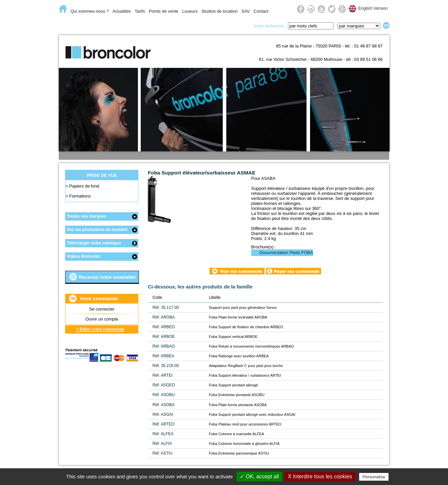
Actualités (121, 11)
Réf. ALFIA (162, 443)
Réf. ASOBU (163, 394)
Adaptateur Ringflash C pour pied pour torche (246, 366)
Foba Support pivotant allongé (233, 385)
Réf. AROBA (163, 317)
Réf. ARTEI (162, 375)
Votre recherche (269, 25)
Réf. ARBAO (163, 346)
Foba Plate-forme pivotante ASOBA (238, 405)
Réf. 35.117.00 (165, 307)
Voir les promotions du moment (97, 229)
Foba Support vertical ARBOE (233, 337)
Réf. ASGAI (162, 414)
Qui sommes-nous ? (89, 11)
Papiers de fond (84, 186)
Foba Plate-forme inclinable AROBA (238, 317)
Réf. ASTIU (162, 453)
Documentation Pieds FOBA (286, 252)
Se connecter (101, 309)
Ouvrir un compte (102, 319)
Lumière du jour (176, 25)
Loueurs (189, 11)
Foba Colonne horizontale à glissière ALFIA (244, 444)
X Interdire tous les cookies (320, 476)
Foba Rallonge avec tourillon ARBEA (239, 356)
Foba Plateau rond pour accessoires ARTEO (245, 424)
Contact (261, 11)
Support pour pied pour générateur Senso (243, 308)
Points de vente (163, 11)
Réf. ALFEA (162, 434)
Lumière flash (125, 25)
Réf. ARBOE (163, 336)
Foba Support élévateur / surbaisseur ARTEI (245, 375)
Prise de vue (226, 25)
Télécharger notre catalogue (94, 243)
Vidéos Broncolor (84, 256)
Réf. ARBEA (163, 356)
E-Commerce (80, 25)
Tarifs (140, 11)
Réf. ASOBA (163, 404)
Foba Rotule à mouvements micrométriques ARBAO (251, 346)
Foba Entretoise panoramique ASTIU (239, 453)
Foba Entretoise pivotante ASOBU (236, 395)
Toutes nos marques (86, 216)
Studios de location (219, 11)
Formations (80, 196)
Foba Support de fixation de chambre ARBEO (246, 327)
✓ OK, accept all (259, 476)
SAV (246, 11)
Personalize (373, 476)
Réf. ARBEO (163, 327)
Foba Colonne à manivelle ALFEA (236, 434)
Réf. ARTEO (163, 424)
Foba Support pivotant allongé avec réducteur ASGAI (252, 414)
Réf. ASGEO (163, 385)
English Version (373, 8)
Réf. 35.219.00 (165, 365)
